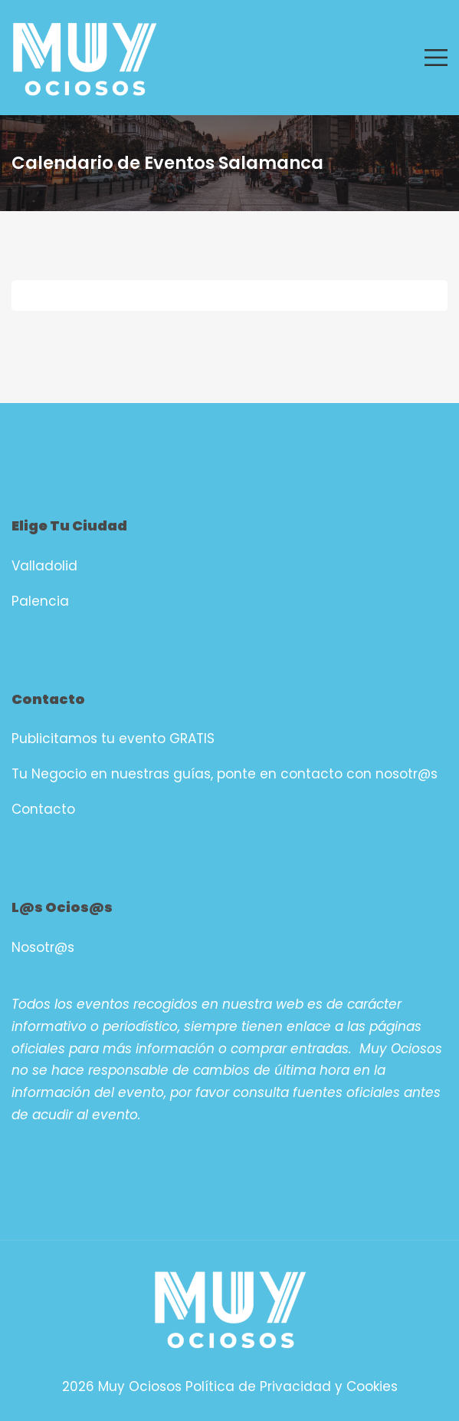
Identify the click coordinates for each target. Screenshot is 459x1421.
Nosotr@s (42, 947)
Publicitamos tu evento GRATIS (113, 738)
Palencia (40, 601)
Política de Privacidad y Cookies (291, 1386)
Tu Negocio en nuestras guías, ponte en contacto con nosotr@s (224, 774)
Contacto (43, 809)
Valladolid (44, 566)
